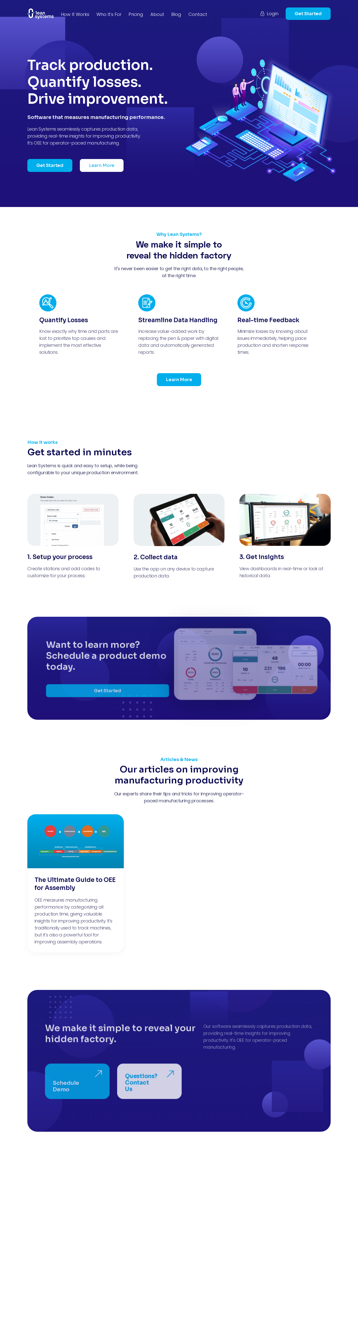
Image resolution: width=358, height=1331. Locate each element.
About (157, 14)
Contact (197, 14)
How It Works (75, 14)
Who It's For (109, 14)
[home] (40, 13)
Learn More (101, 165)
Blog (176, 14)
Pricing (136, 14)
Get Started (308, 13)
